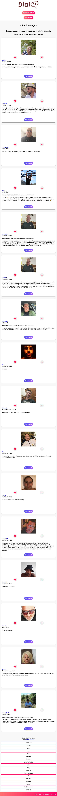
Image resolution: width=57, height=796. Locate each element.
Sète (28, 748)
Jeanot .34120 (6, 713)
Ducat (3, 190)
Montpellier (28, 742)
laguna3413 (5, 321)
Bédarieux (28, 778)
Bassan (29, 784)
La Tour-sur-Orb (28, 787)
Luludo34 (4, 103)
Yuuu (3, 365)
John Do (4, 626)
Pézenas (28, 770)
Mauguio (28, 759)
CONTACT (53, 794)
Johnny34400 (5, 147)
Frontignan (28, 756)
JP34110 (4, 277)
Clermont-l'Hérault (28, 773)
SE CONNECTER (28, 17)
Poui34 (4, 495)
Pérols (28, 767)
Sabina (3, 669)
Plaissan (28, 789)
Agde (28, 754)
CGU (39, 794)
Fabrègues (28, 781)
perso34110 (5, 234)
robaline (4, 60)
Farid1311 (4, 582)
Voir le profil (28, 76)
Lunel (28, 751)
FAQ (36, 794)
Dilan (3, 452)
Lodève (28, 776)
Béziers (28, 745)
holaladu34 (5, 539)
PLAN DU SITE (46, 794)
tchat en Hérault (29, 739)
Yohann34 (4, 408)
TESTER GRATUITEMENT (28, 12)
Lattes (28, 765)
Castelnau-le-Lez (28, 762)
